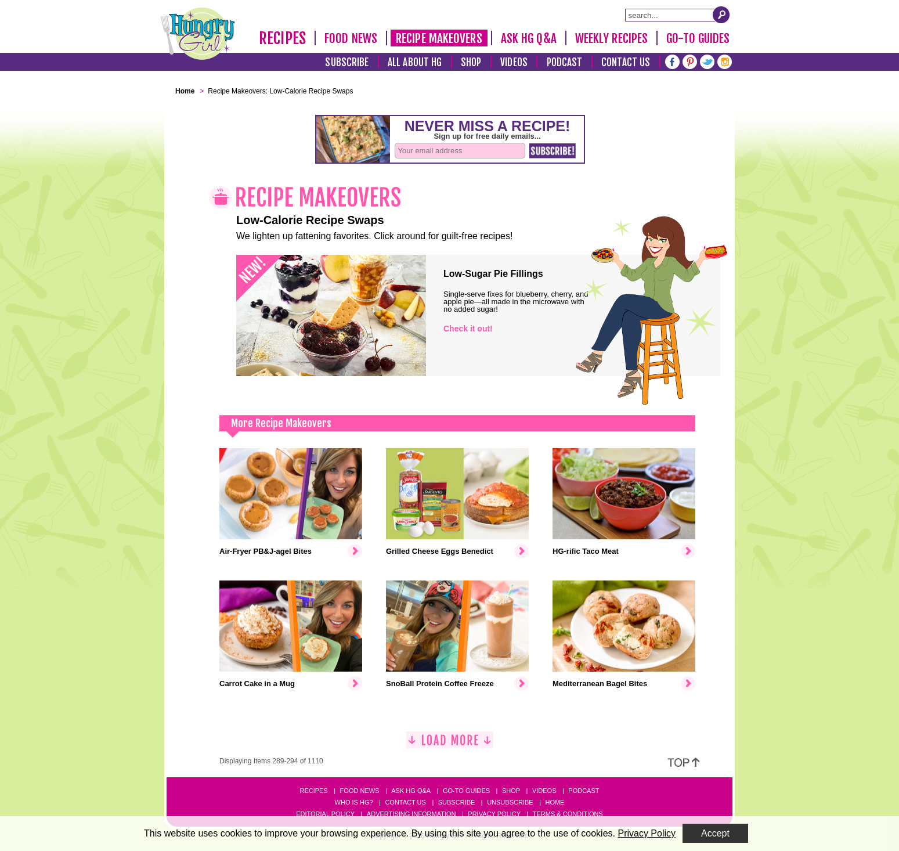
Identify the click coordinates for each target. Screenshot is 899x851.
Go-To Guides (698, 38)
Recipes (282, 38)
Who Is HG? (354, 802)
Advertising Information (411, 813)
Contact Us (625, 62)
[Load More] (449, 744)
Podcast (565, 62)
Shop (471, 62)
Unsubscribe (510, 802)
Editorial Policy (325, 813)
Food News (350, 38)
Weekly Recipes (611, 38)
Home (554, 802)
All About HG (415, 62)
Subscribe (347, 62)
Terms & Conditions (568, 813)
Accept (715, 833)
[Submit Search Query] (721, 14)
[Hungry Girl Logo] (198, 34)
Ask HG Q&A (529, 38)
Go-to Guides (466, 790)
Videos (514, 62)
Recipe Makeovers (439, 38)
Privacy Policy (494, 813)
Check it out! (468, 328)
